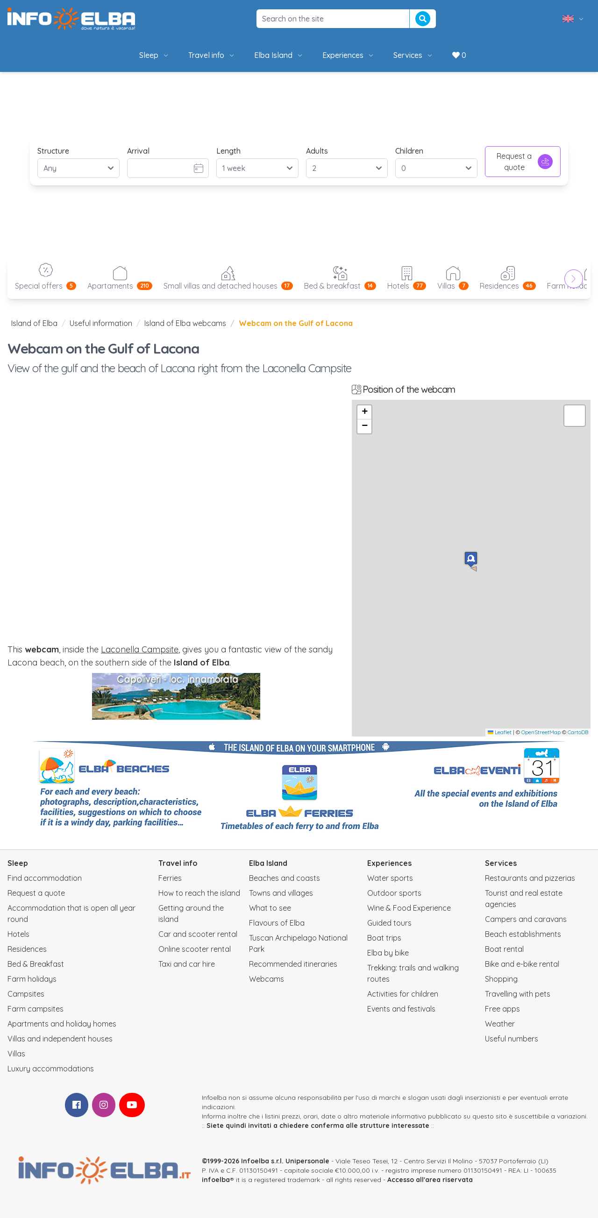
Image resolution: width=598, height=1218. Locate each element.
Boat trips (384, 937)
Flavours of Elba (277, 923)
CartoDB (578, 732)
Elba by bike (388, 952)
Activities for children (402, 993)
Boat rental (504, 949)
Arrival (138, 151)
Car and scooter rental (197, 934)
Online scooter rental (194, 949)
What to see (270, 908)
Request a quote (525, 161)
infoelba (216, 1180)
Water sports (390, 878)
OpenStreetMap (541, 732)
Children (409, 151)
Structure (53, 151)
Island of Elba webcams (185, 323)
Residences (27, 949)
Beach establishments (523, 934)
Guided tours (389, 923)
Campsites (25, 993)
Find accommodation (44, 878)
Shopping (501, 979)
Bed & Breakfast (35, 964)
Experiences (348, 55)
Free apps (502, 1008)
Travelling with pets (517, 993)
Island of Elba (34, 323)
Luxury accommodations (50, 1068)
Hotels (18, 934)
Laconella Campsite (139, 649)
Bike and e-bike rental (522, 964)
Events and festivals (401, 1008)
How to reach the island (199, 893)
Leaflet (500, 732)
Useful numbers (511, 1038)
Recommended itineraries (293, 964)
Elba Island (279, 55)
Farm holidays (32, 979)
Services (413, 55)
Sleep (154, 55)
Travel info (211, 55)
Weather (500, 1023)
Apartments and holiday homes (61, 1023)
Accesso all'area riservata (430, 1180)
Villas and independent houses (60, 1038)
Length (228, 151)
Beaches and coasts (284, 878)
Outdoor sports (394, 893)
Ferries (170, 878)
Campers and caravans (526, 919)
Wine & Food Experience (409, 908)
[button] (470, 559)
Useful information (101, 323)
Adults (317, 151)
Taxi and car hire (186, 964)
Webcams (266, 979)
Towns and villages (281, 893)
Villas (16, 1053)
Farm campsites (35, 1008)
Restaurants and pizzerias (530, 878)
